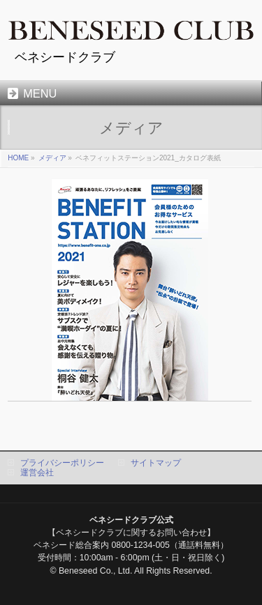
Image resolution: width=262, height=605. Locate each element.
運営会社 (37, 472)
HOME (18, 158)
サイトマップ (156, 463)
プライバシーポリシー (62, 463)
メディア (52, 158)
